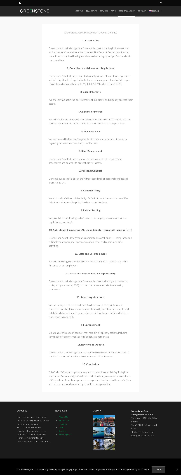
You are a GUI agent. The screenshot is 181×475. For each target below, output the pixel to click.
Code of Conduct (127, 11)
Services (104, 11)
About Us (79, 11)
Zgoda (158, 469)
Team (113, 11)
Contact (142, 11)
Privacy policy (65, 434)
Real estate (91, 11)
